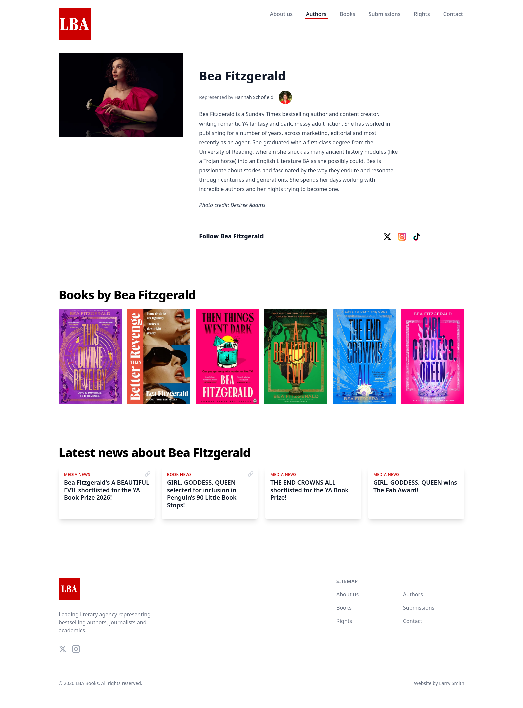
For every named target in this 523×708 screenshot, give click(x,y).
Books (347, 14)
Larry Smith (451, 683)
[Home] (75, 24)
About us (281, 14)
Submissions (385, 14)
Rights (422, 14)
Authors (316, 14)
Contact (453, 14)
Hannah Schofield (254, 97)
